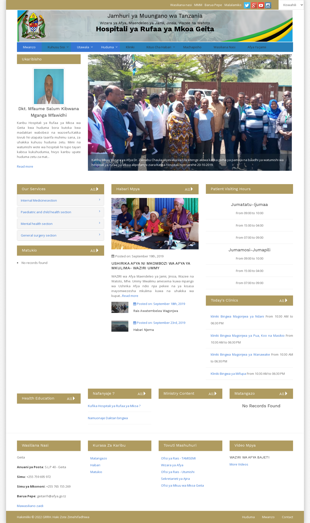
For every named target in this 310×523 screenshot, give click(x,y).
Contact (287, 517)
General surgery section (38, 235)
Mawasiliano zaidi (30, 506)
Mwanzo (29, 47)
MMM (198, 5)
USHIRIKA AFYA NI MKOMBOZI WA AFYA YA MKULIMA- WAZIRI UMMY (150, 265)
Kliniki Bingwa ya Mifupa (229, 373)
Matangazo (98, 458)
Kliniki (130, 47)
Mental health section (37, 223)
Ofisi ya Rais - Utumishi (177, 472)
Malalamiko (233, 5)
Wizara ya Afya (172, 465)
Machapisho (192, 47)
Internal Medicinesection (39, 200)
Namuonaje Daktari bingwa (108, 418)
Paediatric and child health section (46, 212)
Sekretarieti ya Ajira (175, 478)
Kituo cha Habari (159, 47)
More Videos (239, 464)
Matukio (96, 472)
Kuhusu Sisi (56, 47)
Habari (95, 465)
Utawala (83, 47)
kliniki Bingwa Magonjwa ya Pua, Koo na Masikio (248, 335)
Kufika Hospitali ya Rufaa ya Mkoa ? (114, 406)
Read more (25, 166)
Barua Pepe (213, 5)
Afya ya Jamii (257, 47)
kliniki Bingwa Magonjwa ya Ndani (238, 316)
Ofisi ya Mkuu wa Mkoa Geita (182, 485)
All (94, 189)
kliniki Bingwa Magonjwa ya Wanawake (241, 354)
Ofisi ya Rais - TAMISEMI (178, 458)
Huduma (107, 47)
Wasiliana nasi (181, 5)
